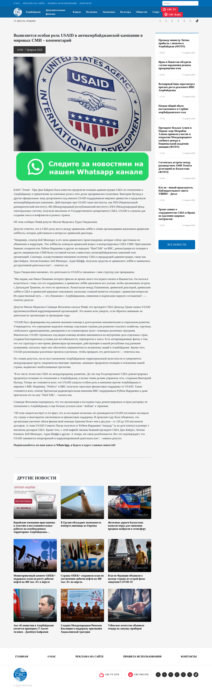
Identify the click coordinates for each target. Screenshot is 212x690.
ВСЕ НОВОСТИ (176, 244)
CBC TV (169, 9)
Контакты (85, 3)
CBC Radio (172, 14)
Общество (141, 12)
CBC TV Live (109, 674)
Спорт (155, 12)
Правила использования (62, 3)
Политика (91, 12)
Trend (38, 221)
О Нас (17, 3)
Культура (125, 12)
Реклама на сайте (34, 3)
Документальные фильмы (55, 12)
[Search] (180, 3)
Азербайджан (33, 12)
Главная (21, 656)
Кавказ (77, 12)
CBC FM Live (138, 674)
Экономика (108, 12)
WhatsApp (62, 445)
